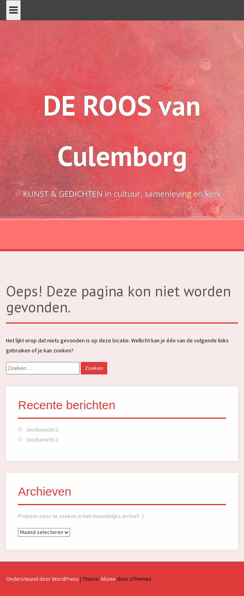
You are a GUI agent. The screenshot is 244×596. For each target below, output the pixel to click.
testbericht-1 (42, 439)
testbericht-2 (42, 429)
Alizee (108, 578)
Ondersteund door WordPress (42, 578)
